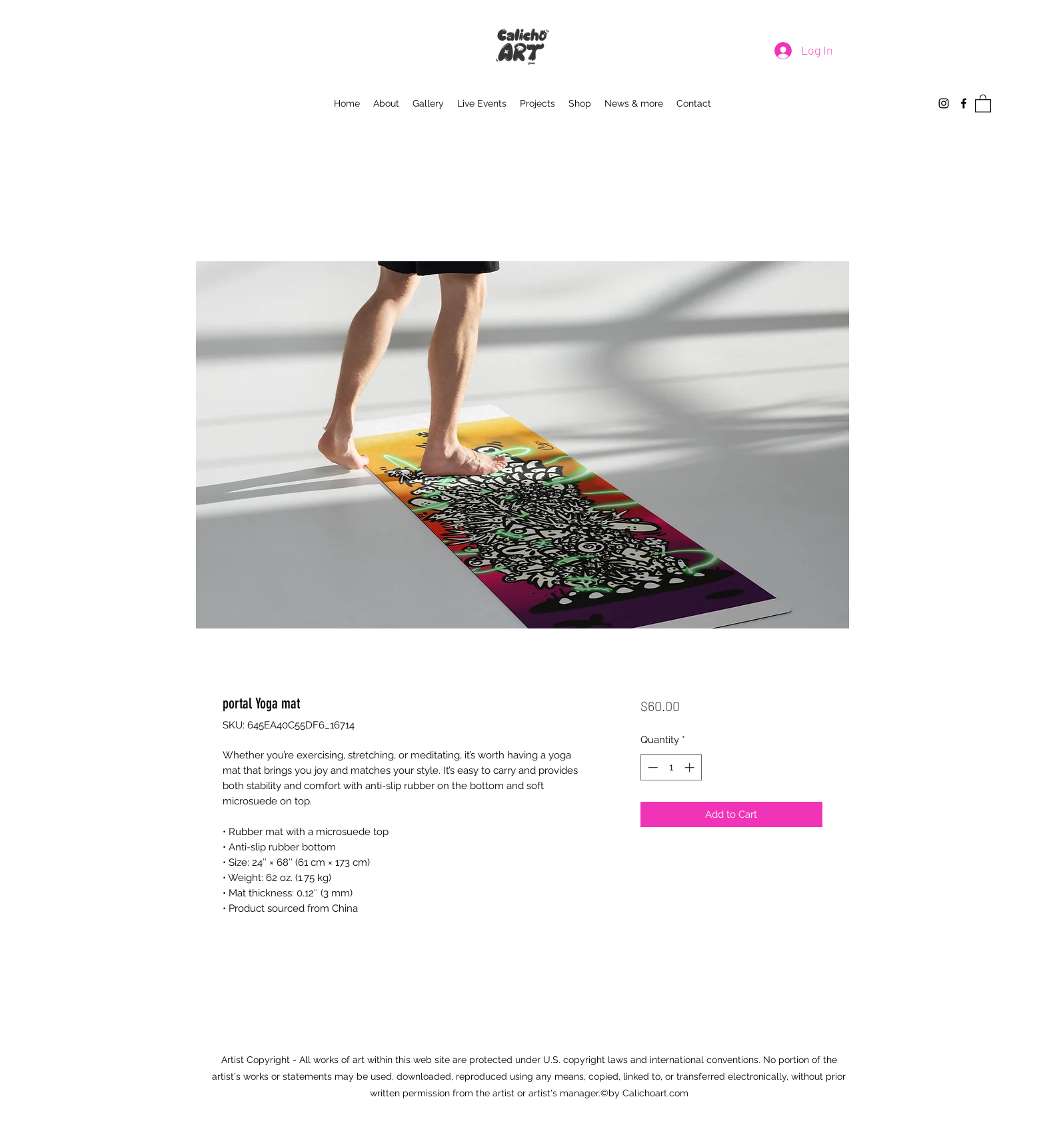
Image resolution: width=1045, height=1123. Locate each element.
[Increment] (691, 767)
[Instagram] (943, 103)
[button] (983, 103)
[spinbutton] (671, 767)
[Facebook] (963, 103)
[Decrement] (651, 767)
